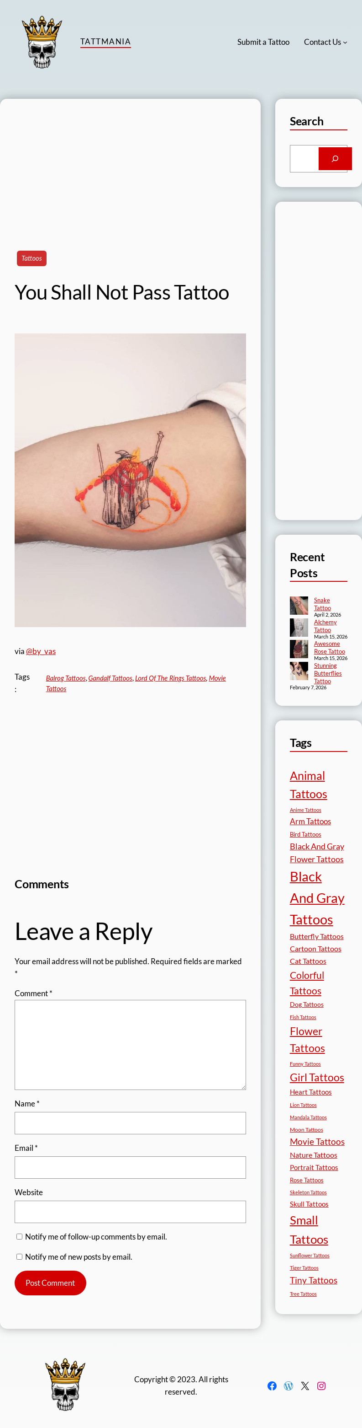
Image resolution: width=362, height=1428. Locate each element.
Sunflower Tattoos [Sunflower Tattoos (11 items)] (310, 1255)
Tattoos (31, 258)
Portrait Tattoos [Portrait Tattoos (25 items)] (314, 1167)
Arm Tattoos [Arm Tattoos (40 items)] (310, 821)
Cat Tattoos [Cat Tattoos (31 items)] (308, 960)
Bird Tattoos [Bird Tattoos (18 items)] (305, 834)
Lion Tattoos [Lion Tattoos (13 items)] (303, 1105)
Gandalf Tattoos (110, 678)
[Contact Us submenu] (345, 42)
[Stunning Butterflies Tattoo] (299, 672)
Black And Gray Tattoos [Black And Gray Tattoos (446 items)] (317, 897)
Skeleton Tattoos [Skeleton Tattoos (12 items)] (308, 1192)
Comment (33, 993)
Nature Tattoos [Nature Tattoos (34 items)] (313, 1154)
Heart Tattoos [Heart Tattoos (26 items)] (311, 1092)
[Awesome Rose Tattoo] (299, 650)
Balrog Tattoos (66, 678)
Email (26, 1148)
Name (27, 1103)
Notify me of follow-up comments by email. (96, 1236)
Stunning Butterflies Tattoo (328, 673)
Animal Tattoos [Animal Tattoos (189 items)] (308, 784)
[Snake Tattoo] (299, 606)
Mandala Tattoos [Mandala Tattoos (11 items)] (308, 1117)
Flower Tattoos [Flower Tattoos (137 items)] (307, 1039)
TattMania (105, 41)
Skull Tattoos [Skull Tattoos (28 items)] (309, 1204)
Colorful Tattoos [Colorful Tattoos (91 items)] (307, 982)
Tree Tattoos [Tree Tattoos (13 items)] (303, 1294)
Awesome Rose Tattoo (329, 647)
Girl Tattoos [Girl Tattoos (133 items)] (317, 1077)
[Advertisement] (130, 163)
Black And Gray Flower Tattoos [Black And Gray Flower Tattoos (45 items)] (317, 853)
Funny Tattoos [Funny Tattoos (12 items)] (305, 1064)
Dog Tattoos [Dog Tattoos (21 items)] (307, 1004)
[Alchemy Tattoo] (299, 628)
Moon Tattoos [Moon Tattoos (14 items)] (306, 1129)
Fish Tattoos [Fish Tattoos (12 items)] (303, 1017)
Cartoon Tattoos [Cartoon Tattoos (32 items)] (315, 948)
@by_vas (41, 651)
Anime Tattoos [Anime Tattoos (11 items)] (305, 810)
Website (29, 1192)
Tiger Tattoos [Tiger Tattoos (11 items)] (304, 1268)
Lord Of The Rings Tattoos (170, 678)
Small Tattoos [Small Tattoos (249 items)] (309, 1229)
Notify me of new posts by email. (78, 1257)
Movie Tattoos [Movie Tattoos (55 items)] (317, 1142)
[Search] (335, 158)
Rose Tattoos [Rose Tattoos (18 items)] (307, 1180)
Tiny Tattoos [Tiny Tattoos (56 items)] (313, 1280)
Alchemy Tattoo (325, 625)
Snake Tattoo (322, 604)
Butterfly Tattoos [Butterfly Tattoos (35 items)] (317, 936)
